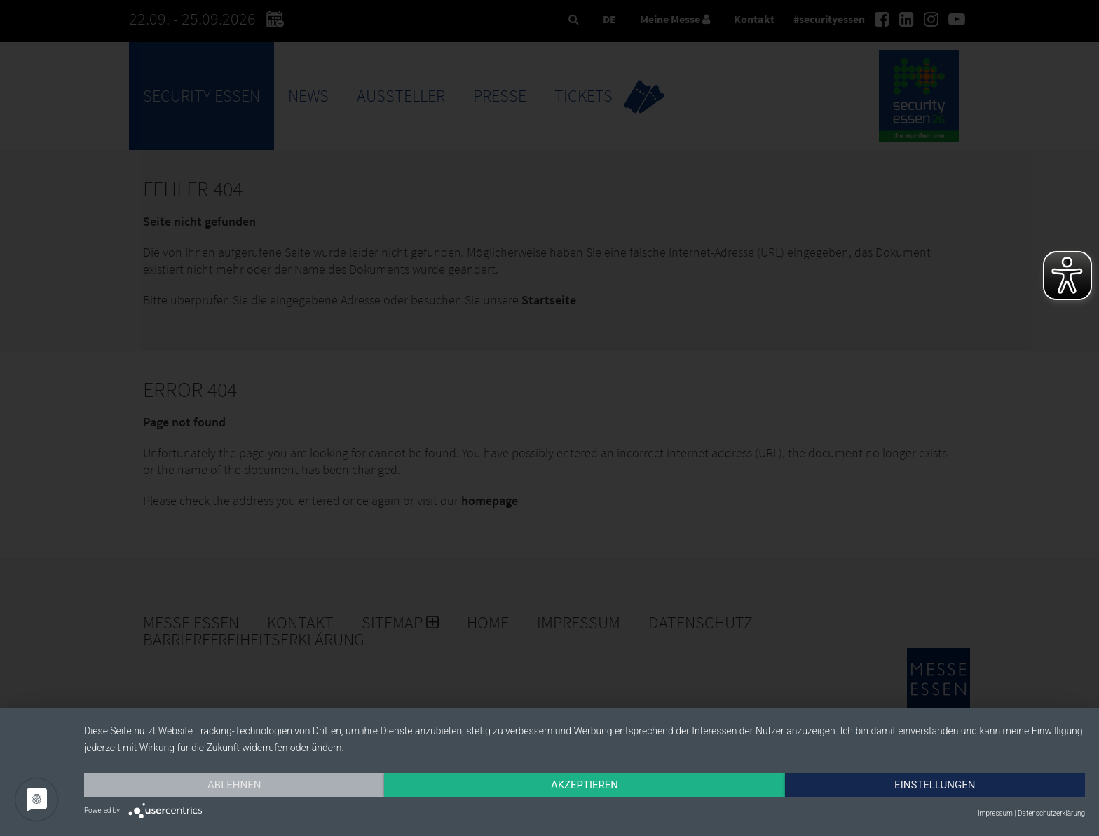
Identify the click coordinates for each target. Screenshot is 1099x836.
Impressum (995, 813)
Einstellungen (934, 784)
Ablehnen (234, 784)
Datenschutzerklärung (1051, 813)
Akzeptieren (584, 784)
